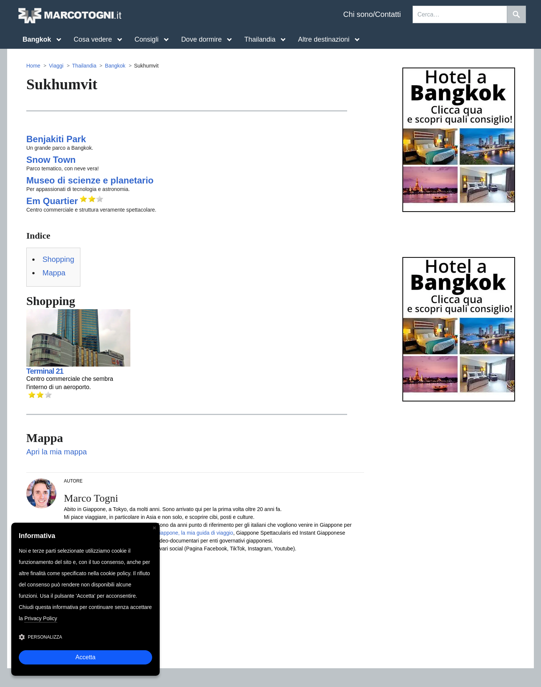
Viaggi (56, 66)
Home (33, 66)
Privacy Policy (40, 618)
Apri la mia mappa (56, 452)
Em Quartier (52, 201)
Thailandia (84, 66)
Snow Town (51, 160)
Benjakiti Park (56, 139)
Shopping (58, 259)
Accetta (85, 657)
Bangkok (115, 66)
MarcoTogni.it (69, 16)
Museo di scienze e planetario (90, 180)
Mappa (53, 273)
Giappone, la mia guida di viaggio (194, 533)
